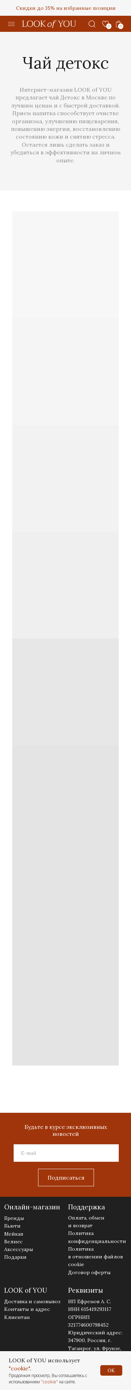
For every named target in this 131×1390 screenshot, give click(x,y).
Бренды (14, 1218)
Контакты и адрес (27, 1309)
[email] (66, 1153)
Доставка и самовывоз (32, 1301)
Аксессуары (18, 1249)
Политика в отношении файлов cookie (95, 1257)
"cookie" (19, 1368)
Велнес (13, 1241)
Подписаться (66, 1177)
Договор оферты (89, 1272)
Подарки (15, 1257)
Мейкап (13, 1234)
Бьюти (12, 1226)
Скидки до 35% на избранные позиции (66, 8)
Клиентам (17, 1317)
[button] (11, 24)
